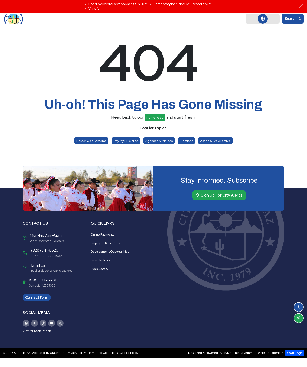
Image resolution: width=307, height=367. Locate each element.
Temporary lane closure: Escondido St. (182, 4)
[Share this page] (299, 318)
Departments (138, 23)
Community (173, 23)
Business (203, 23)
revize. (227, 362)
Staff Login (295, 362)
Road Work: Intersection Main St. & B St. (117, 4)
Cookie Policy (129, 362)
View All (94, 8)
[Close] (301, 6)
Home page (155, 126)
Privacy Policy (76, 362)
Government (102, 23)
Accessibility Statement (48, 362)
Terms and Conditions (102, 362)
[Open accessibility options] (299, 307)
